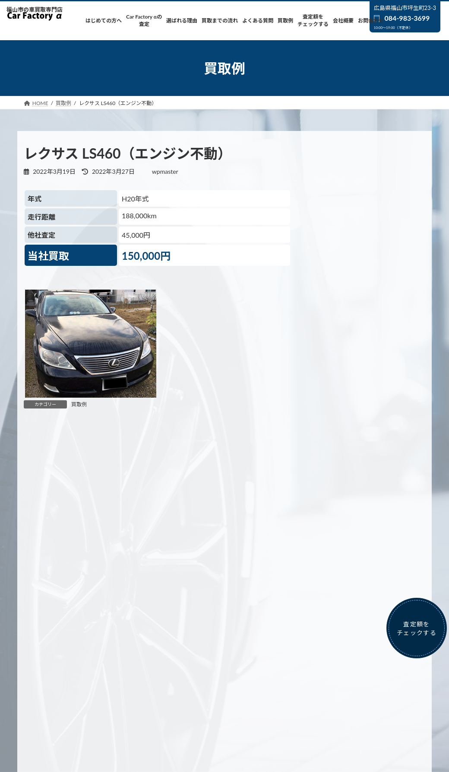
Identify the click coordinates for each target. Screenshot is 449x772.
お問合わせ (224, 653)
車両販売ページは (227, 706)
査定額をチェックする (352, 648)
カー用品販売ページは (359, 706)
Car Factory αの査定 (109, 648)
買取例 (79, 404)
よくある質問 (263, 648)
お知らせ (334, 560)
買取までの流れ (214, 648)
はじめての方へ (52, 648)
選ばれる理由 (164, 648)
